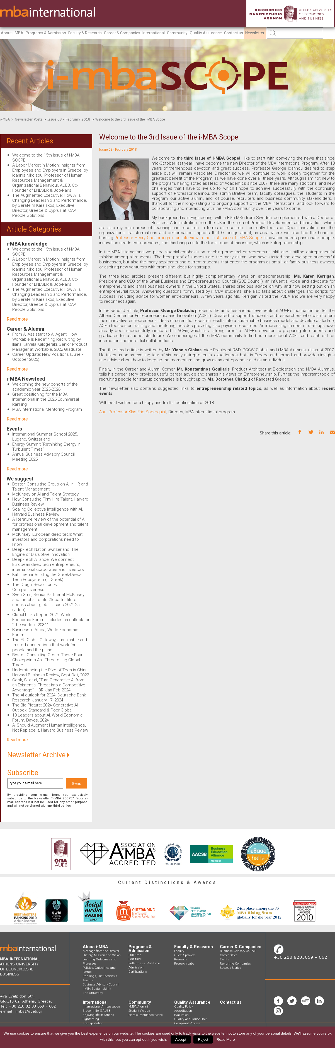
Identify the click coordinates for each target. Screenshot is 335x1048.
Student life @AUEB (96, 1011)
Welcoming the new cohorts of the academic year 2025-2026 (45, 387)
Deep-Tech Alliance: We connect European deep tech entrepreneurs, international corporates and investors (48, 564)
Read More (226, 1039)
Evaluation (181, 1015)
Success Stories (230, 968)
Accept (180, 1039)
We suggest (20, 479)
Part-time (135, 959)
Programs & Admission (46, 33)
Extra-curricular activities (145, 1015)
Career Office (228, 955)
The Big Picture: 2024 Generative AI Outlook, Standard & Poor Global (45, 708)
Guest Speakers (185, 955)
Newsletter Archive (38, 755)
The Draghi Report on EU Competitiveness (35, 587)
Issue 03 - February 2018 (68, 119)
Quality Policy (183, 1006)
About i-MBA (12, 33)
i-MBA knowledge (27, 244)
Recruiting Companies (235, 963)
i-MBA (5, 119)
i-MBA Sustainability (97, 989)
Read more (17, 319)
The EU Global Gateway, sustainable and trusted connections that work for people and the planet (49, 644)
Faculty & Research (85, 33)
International (153, 33)
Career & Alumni (25, 329)
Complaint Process (187, 1023)
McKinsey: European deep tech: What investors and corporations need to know (47, 539)
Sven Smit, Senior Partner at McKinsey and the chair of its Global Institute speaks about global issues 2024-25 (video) (48, 602)
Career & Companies (122, 33)
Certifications (137, 972)
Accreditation (183, 1011)
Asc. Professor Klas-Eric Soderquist (132, 411)
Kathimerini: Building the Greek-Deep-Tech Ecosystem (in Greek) (46, 577)
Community (177, 33)
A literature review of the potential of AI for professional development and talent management (50, 524)
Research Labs (184, 963)
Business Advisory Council (101, 984)
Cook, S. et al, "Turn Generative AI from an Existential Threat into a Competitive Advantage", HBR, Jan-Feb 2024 (48, 685)
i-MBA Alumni (138, 1006)
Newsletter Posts (28, 119)
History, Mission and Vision (102, 955)
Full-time (134, 955)
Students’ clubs (139, 1011)
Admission (136, 967)
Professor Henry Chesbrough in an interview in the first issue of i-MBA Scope (188, 237)
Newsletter (254, 33)
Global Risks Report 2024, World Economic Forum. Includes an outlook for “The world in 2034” (50, 619)
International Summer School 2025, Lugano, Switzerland (45, 437)
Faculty (179, 951)
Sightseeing (91, 1019)
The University (93, 993)
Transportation (93, 1023)
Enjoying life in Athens (98, 1015)
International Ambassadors (102, 1006)
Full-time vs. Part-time (144, 963)
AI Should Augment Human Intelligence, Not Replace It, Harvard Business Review (50, 728)
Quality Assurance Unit (190, 1019)
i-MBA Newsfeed (26, 379)
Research (180, 959)
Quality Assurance (206, 33)
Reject (203, 1039)
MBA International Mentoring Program (47, 409)
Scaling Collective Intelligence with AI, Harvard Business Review (47, 512)
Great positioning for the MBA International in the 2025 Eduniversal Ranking (45, 399)
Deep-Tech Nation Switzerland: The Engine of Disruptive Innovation (45, 552)
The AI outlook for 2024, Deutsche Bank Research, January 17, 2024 (49, 698)
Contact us (233, 33)
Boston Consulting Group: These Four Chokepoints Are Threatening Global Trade (47, 659)
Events (14, 429)
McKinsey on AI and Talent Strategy (45, 494)
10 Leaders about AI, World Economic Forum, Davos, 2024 (47, 718)
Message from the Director (101, 951)
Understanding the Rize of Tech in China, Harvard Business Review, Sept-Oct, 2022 (50, 672)
